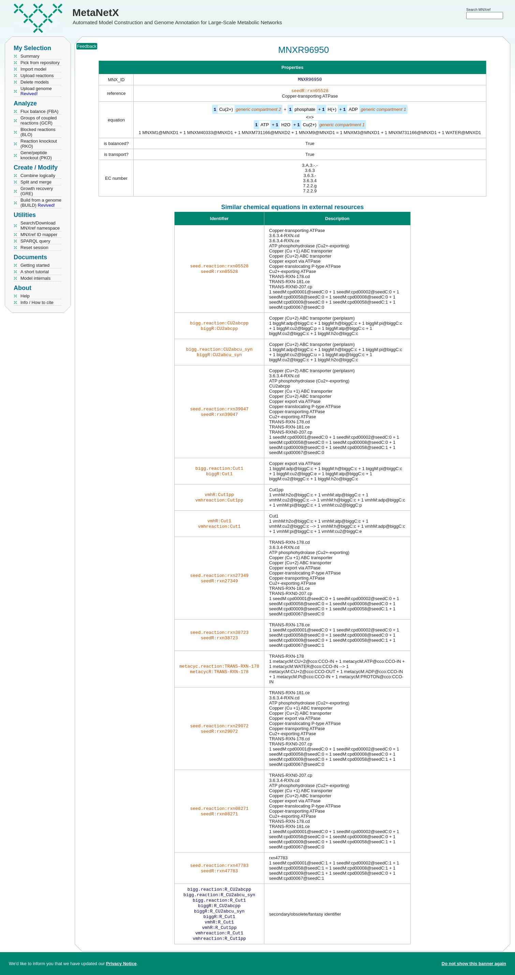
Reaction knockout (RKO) (38, 144)
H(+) (332, 110)
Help (25, 296)
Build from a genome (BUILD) (40, 203)
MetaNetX (95, 12)
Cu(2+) (226, 110)
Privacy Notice (121, 963)
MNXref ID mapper (38, 234)
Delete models (34, 82)
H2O (286, 125)
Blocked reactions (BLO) (38, 132)
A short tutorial (34, 271)
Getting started (34, 265)
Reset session (34, 247)
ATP (265, 125)
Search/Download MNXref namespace (40, 225)
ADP (353, 110)
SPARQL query (35, 241)
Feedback (87, 46)
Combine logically (37, 175)
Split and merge (36, 182)
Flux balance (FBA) (39, 111)
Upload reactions (37, 75)
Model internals (35, 278)
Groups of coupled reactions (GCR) (38, 120)
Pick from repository (40, 62)
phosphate (305, 110)
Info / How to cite (37, 302)
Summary (30, 56)
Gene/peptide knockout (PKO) (36, 155)
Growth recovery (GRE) (36, 191)
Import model (33, 69)
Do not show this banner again (474, 963)
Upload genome (36, 91)
